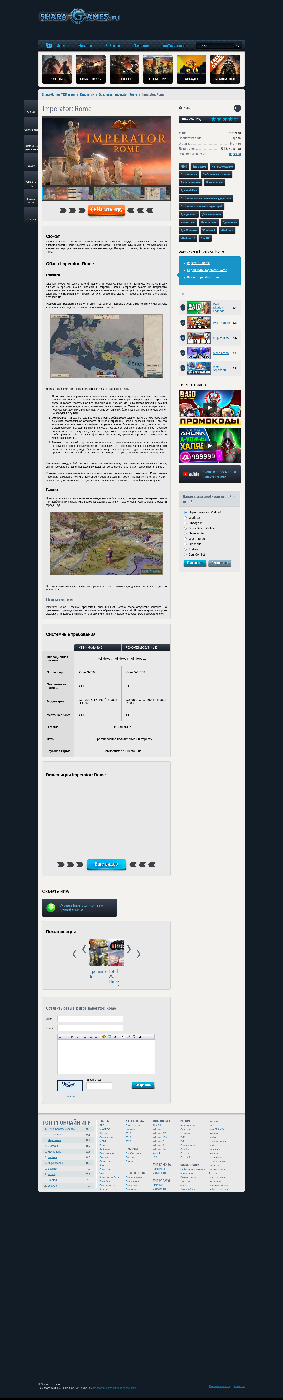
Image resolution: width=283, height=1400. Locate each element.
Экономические (217, 1179)
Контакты (239, 1388)
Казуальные (215, 1159)
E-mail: (50, 1030)
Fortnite (194, 549)
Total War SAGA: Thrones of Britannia (135, 979)
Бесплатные (159, 1191)
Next (166, 954)
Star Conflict (197, 554)
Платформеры (107, 1187)
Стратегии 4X (189, 174)
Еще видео (106, 864)
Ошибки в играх (134, 1155)
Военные (213, 1123)
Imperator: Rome (198, 263)
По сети (184, 1155)
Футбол (213, 1175)
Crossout (195, 544)
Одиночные (230, 222)
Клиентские (188, 222)
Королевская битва (109, 1179)
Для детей (131, 1187)
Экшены (103, 1159)
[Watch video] (210, 408)
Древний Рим (189, 190)
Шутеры (103, 1135)
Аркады (103, 1167)
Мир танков (221, 338)
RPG (101, 1127)
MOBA (102, 1143)
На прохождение (222, 166)
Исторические (214, 182)
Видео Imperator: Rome (203, 277)
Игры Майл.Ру (216, 1131)
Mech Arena (221, 353)
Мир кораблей (219, 368)
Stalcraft (52, 1170)
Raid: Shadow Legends (218, 308)
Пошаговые (215, 1167)
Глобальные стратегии (216, 174)
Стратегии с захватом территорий (201, 206)
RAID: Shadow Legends (61, 1131)
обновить (70, 1098)
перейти (235, 154)
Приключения (106, 1155)
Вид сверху (199, 166)
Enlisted (52, 1182)
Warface (194, 517)
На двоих (185, 1135)
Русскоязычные (191, 182)
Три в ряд (185, 1183)
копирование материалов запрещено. (115, 1390)
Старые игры (133, 1127)
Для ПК (205, 238)
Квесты (103, 1191)
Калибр (52, 1176)
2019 (128, 1139)
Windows (158, 1131)
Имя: (49, 1021)
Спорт (212, 1127)
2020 (128, 1143)
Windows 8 (227, 230)
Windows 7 (208, 230)
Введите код (93, 1081)
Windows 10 (188, 238)
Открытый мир (188, 1191)
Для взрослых (133, 1191)
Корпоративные (188, 1147)
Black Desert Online (202, 528)
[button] (166, 120)
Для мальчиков (211, 214)
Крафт (212, 1147)
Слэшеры (104, 1163)
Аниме (183, 1187)
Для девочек (189, 214)
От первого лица (218, 1143)
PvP (182, 1143)
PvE (182, 1139)
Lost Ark (52, 1187)
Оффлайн (185, 1159)
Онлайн (184, 1151)
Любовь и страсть (218, 1191)
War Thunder (221, 322)
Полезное (131, 1159)
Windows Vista (160, 1139)
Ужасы (103, 1175)
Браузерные (159, 1175)
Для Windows (189, 230)
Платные (158, 1187)
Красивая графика (219, 1187)
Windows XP (159, 1135)
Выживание (215, 1155)
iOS (155, 1159)
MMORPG (104, 1131)
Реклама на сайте (219, 1388)
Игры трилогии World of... (206, 512)
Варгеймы (104, 1183)
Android (157, 1155)
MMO (184, 166)
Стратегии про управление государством (206, 198)
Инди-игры (214, 1151)
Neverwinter (197, 533)
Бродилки (214, 1135)
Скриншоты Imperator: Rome (207, 270)
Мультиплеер (209, 222)
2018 (128, 1135)
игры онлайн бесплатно (79, 15)
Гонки (102, 1147)
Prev (46, 954)
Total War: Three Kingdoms (77, 976)
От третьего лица (218, 1163)
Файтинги (104, 1151)
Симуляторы (106, 1139)
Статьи (129, 1163)
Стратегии (104, 1171)
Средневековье (217, 1171)
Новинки (130, 1131)
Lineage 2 (195, 523)
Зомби (212, 1139)
